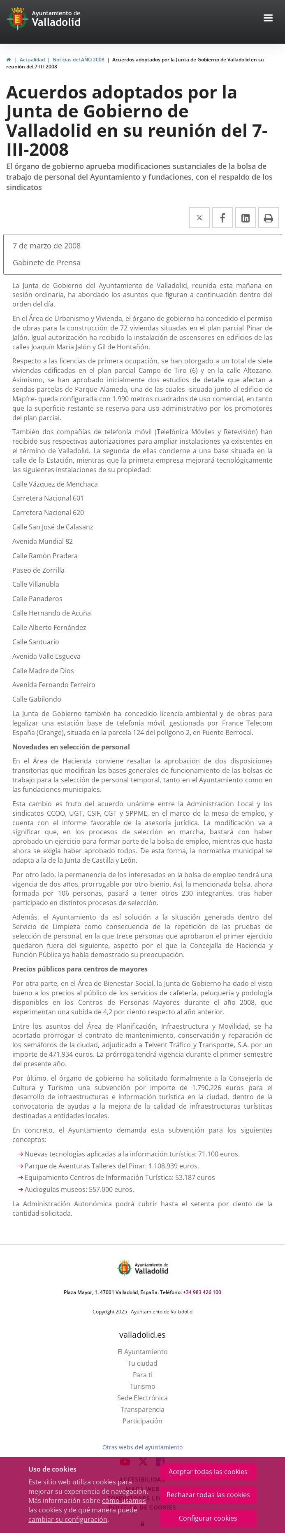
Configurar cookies (208, 1518)
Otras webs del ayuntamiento (142, 1447)
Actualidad (32, 59)
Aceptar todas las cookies (208, 1471)
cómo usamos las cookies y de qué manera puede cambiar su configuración (87, 1510)
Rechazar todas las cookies (208, 1494)
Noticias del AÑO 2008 (78, 59)
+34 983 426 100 (202, 1292)
